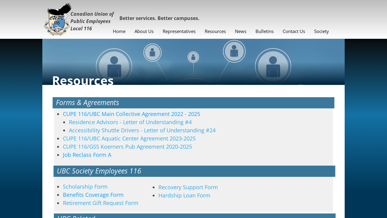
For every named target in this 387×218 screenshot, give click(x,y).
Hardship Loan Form (184, 195)
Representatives (179, 31)
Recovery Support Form (188, 187)
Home (119, 31)
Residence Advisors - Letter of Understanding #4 (131, 122)
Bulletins (264, 31)
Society (321, 31)
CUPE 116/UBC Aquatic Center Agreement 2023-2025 (129, 138)
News (240, 31)
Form (93, 194)
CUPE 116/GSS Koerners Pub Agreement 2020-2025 (127, 146)
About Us (144, 31)
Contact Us (294, 31)
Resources (215, 31)
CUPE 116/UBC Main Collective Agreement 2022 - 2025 (131, 113)
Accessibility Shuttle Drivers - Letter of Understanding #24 (142, 130)
